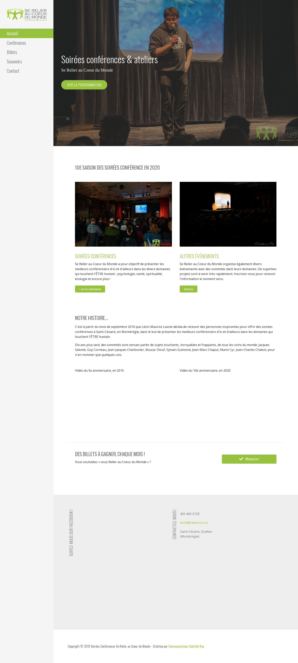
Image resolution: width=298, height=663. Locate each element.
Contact (13, 70)
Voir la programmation (84, 84)
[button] (90, 289)
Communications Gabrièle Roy (186, 646)
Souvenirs (14, 61)
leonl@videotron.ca (194, 522)
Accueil (12, 33)
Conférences (16, 42)
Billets (12, 51)
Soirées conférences (95, 256)
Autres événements (199, 256)
